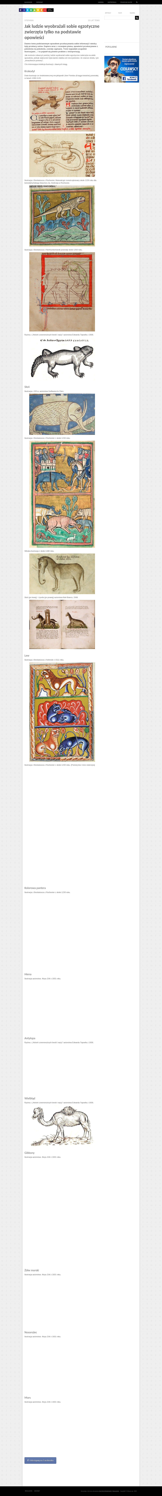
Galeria (132, 13)
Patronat (39, 2)
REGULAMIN (116, 1491)
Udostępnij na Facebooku (40, 1460)
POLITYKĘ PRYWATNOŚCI (105, 1491)
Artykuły (108, 13)
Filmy (120, 13)
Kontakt (37, 1491)
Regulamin (28, 1491)
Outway (44, 1491)
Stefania (29, 20)
